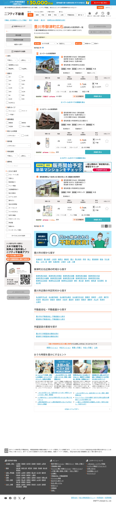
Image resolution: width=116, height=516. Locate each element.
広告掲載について (92, 471)
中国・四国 (9, 480)
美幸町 (87, 280)
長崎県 (28, 484)
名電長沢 (39, 259)
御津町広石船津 (67, 280)
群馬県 (18, 470)
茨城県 (40, 468)
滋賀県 (33, 478)
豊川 (72, 259)
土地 (95, 347)
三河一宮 (44, 262)
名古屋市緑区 (53, 297)
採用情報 (108, 498)
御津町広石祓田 (41, 280)
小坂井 (63, 262)
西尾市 (83, 299)
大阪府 (18, 478)
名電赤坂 (56, 262)
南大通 (81, 280)
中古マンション (65, 347)
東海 (7, 475)
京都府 (28, 478)
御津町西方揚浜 (41, 276)
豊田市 (71, 299)
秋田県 (39, 464)
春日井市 (45, 299)
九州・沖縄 (9, 484)
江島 (68, 262)
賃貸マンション (59, 464)
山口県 (39, 480)
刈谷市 (64, 299)
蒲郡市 (89, 299)
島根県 (33, 480)
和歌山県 (44, 478)
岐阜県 (23, 475)
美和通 (93, 280)
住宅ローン (54, 485)
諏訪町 (66, 259)
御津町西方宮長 (94, 278)
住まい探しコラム (56, 483)
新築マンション (52, 347)
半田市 (38, 299)
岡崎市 (93, 297)
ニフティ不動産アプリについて (96, 466)
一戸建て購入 (55, 471)
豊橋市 (87, 297)
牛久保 (106, 259)
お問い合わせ (91, 469)
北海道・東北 (10, 464)
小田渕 (54, 259)
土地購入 (54, 473)
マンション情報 (56, 478)
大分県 (39, 484)
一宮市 (100, 297)
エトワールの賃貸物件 (48, 53)
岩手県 (28, 464)
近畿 (7, 478)
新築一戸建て (77, 347)
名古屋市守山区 (41, 297)
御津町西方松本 (81, 278)
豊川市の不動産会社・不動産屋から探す (50, 316)
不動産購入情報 (56, 466)
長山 (37, 262)
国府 (50, 262)
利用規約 (100, 498)
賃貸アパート (70, 464)
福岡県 (18, 484)
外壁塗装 (54, 488)
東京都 (18, 468)
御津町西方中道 (94, 276)
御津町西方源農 (68, 276)
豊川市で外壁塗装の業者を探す (47, 333)
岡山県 (23, 480)
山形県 (44, 464)
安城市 (77, 299)
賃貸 (52, 464)
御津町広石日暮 (54, 280)
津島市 (52, 299)
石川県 (39, 473)
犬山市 (96, 299)
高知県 (28, 482)
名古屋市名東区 (65, 297)
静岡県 (28, 475)
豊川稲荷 (47, 259)
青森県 (23, 464)
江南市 (38, 302)
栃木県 (45, 468)
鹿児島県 (19, 487)
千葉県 (35, 468)
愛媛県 (23, 482)
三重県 (33, 475)
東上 (89, 259)
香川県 (18, 482)
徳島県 (44, 480)
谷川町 (38, 283)
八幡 (73, 262)
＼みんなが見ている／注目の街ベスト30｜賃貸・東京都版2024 (62, 377)
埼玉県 (30, 468)
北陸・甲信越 (10, 473)
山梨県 (23, 473)
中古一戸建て (88, 347)
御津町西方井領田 (55, 276)
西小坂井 (78, 259)
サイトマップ (91, 473)
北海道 (18, 464)
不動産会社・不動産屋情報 (59, 476)
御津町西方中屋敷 (42, 278)
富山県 (33, 473)
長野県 (28, 473)
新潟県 (18, 473)
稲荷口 (60, 259)
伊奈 (84, 259)
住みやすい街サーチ (57, 481)
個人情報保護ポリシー (87, 498)
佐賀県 (23, 484)
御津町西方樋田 (81, 276)
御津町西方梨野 (56, 278)
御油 (101, 259)
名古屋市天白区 (78, 297)
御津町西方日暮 (68, 278)
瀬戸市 (106, 297)
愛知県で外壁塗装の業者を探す (47, 336)
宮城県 (33, 464)
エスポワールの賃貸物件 (48, 109)
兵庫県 (23, 478)
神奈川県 (24, 468)
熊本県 (33, 484)
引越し (53, 490)
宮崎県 (44, 484)
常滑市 (102, 299)
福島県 (18, 466)
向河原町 (100, 280)
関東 (7, 468)
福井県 (44, 473)
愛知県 (18, 475)
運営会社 (74, 498)
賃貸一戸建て (79, 464)
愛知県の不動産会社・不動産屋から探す (50, 319)
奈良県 (39, 478)
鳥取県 (28, 480)
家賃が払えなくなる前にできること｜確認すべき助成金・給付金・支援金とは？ (81, 377)
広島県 (18, 480)
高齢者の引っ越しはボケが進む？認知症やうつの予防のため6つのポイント (100, 377)
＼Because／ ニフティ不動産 (96, 464)
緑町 (75, 280)
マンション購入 (56, 469)
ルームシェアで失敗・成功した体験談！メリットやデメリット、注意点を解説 (44, 377)
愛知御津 (95, 259)
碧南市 (58, 299)
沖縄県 (25, 487)
